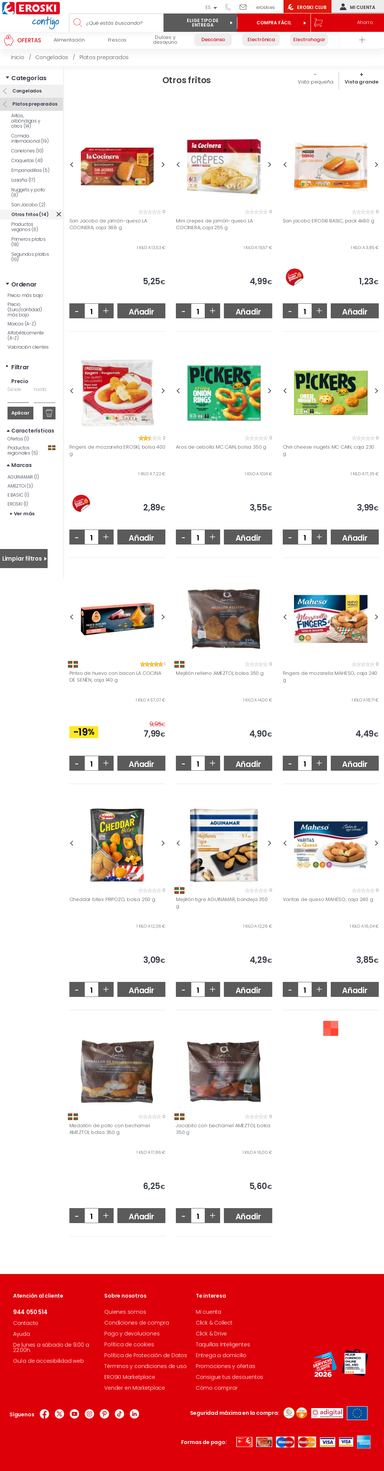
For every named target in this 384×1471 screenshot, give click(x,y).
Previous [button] (71, 164)
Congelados (26, 91)
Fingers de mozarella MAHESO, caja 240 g (330, 676)
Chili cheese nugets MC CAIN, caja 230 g (329, 450)
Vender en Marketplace (134, 1388)
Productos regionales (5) (32, 450)
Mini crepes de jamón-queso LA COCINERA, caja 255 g (214, 224)
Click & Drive (211, 1333)
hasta (40, 389)
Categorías (28, 78)
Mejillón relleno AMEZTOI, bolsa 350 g (220, 673)
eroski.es (265, 7)
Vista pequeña (315, 81)
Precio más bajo (25, 295)
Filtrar (20, 367)
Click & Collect (214, 1322)
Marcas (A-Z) (22, 324)
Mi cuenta (355, 6)
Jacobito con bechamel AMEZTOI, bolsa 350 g (223, 1128)
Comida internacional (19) (29, 138)
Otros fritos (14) (30, 214)
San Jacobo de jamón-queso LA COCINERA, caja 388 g (108, 224)
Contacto (25, 1323)
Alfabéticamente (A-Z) (26, 335)
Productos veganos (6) (24, 227)
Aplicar (20, 412)
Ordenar (24, 284)
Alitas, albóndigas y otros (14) (25, 120)
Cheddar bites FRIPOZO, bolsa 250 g (112, 899)
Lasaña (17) (23, 180)
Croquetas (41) (27, 160)
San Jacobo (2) (28, 204)
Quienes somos (125, 1312)
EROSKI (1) (18, 504)
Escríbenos (246, 6)
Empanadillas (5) (30, 170)
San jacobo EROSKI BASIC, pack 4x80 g (328, 221)
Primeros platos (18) (28, 242)
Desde (14, 389)
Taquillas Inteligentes (223, 1344)
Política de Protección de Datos (145, 1355)
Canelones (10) (27, 151)
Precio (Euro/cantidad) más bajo (25, 309)
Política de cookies (129, 1344)
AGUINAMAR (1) (23, 477)
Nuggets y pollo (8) (28, 192)
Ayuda (21, 1334)
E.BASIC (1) (18, 495)
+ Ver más (21, 513)
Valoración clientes (28, 347)
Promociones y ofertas (225, 1366)
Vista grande (361, 81)
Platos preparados (34, 104)
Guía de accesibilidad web (48, 1361)
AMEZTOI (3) (20, 486)
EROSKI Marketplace (129, 1377)
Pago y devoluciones (131, 1333)
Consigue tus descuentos (229, 1377)
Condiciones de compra (136, 1322)
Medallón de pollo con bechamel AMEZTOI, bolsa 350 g (109, 1128)
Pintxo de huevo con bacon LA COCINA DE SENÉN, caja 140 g (115, 676)
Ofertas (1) (18, 439)
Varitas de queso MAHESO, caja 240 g (328, 899)
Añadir (141, 311)
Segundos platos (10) (30, 257)
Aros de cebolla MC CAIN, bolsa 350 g (221, 447)
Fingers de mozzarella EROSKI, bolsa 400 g (117, 450)
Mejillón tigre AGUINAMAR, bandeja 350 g (222, 902)
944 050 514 (230, 6)
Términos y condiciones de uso (145, 1366)
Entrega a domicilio (221, 1355)
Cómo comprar (217, 1388)
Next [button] (163, 164)
